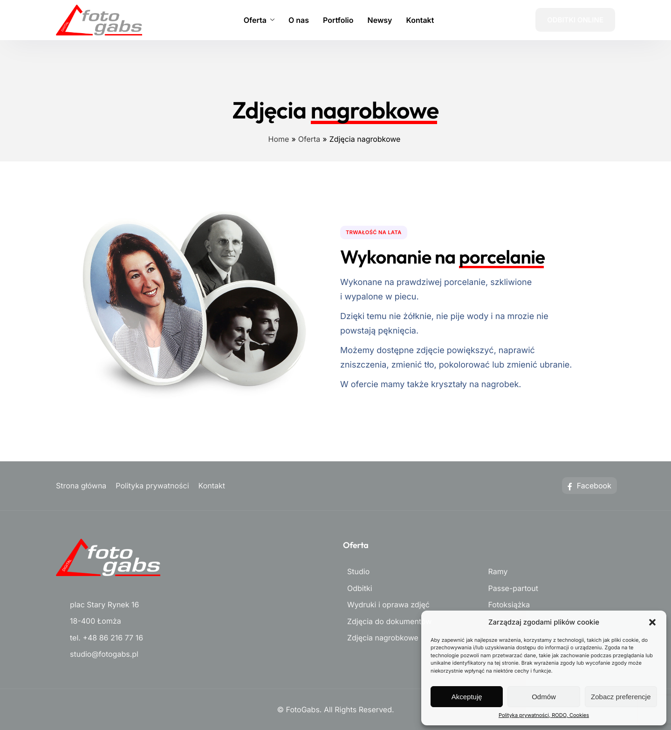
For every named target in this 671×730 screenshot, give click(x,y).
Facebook (589, 485)
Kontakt (420, 20)
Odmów (544, 697)
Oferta (259, 20)
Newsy (380, 20)
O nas (298, 20)
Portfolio (338, 20)
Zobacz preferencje (620, 697)
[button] (652, 622)
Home (278, 139)
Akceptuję (467, 697)
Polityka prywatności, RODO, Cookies (544, 715)
